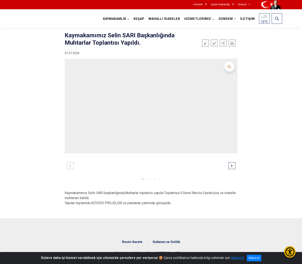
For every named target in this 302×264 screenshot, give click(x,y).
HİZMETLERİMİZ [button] (197, 19)
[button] (223, 43)
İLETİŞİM (247, 19)
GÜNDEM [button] (226, 19)
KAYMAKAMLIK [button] (114, 19)
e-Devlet (198, 4)
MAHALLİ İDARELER (164, 19)
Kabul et (254, 258)
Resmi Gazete (132, 242)
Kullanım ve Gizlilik (166, 242)
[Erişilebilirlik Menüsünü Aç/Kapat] (290, 252)
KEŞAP (139, 19)
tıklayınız (237, 258)
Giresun (242, 4)
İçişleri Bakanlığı (220, 4)
